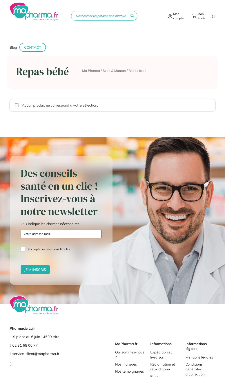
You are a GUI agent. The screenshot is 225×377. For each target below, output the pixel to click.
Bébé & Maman (114, 70)
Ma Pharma (91, 70)
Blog (13, 47)
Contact (32, 47)
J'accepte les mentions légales (49, 249)
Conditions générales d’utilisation (195, 369)
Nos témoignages (129, 371)
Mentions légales (199, 357)
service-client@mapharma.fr (34, 353)
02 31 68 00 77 (24, 345)
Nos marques (126, 364)
